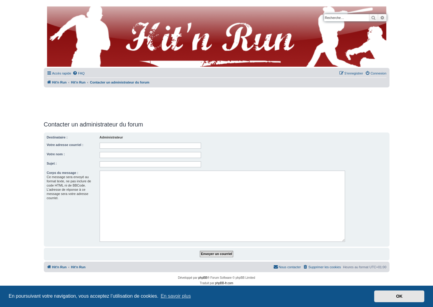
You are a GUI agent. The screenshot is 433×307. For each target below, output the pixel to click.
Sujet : (52, 163)
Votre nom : (56, 154)
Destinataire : (57, 137)
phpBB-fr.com (224, 283)
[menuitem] (79, 73)
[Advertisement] (216, 102)
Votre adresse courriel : (65, 145)
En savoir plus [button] (176, 296)
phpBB (202, 277)
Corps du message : (62, 173)
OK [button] (399, 296)
